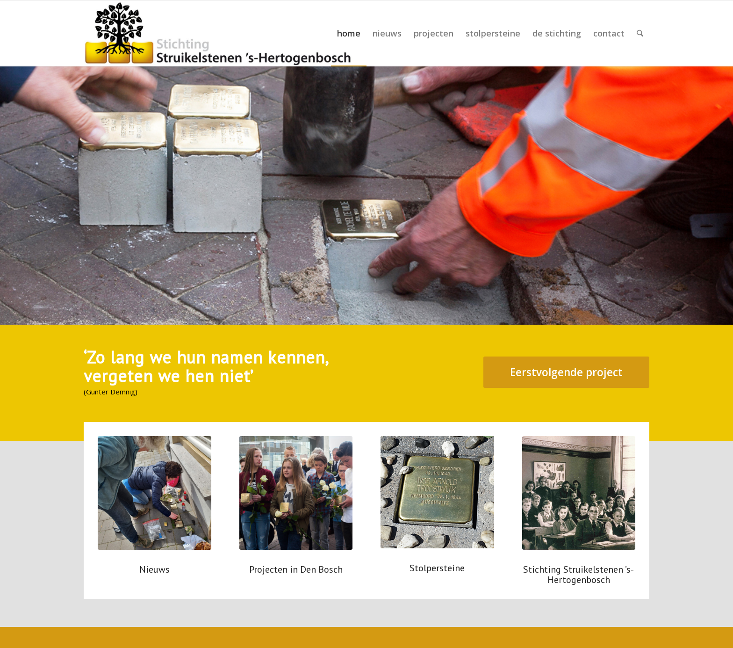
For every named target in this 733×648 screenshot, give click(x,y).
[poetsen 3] (154, 493)
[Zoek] (640, 33)
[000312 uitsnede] (579, 493)
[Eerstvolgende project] (566, 372)
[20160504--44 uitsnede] (296, 493)
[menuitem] (348, 33)
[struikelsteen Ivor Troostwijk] (437, 492)
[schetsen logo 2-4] (218, 33)
